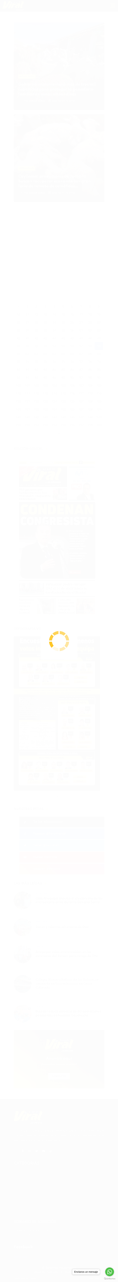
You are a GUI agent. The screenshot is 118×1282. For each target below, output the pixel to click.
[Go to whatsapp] (109, 1271)
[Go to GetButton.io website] (109, 1278)
